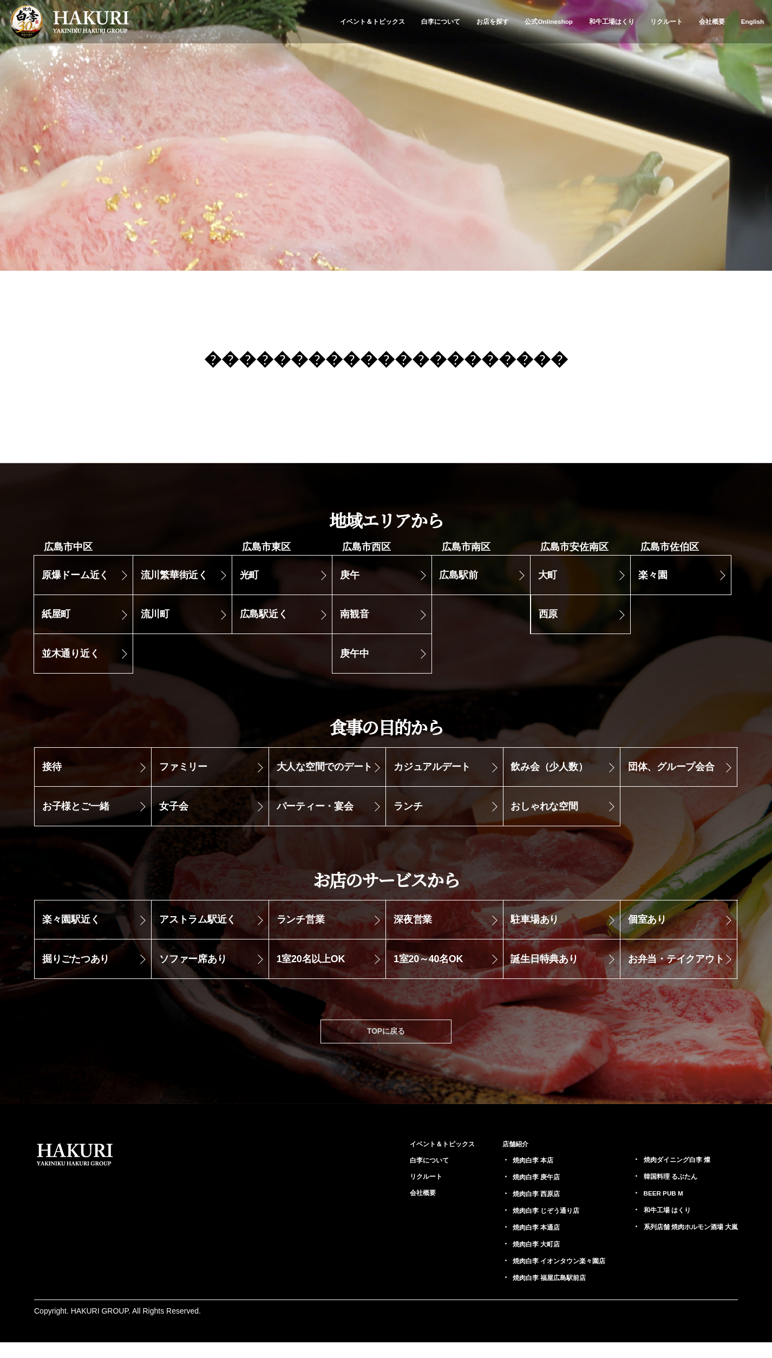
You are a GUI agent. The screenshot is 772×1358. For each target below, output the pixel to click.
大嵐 (682, 1241)
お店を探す (492, 21)
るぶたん (658, 1191)
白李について (440, 21)
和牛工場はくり (611, 21)
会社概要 (712, 21)
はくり (655, 1224)
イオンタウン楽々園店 (536, 1276)
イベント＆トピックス (372, 21)
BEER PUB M (651, 1208)
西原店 (509, 1209)
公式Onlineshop (549, 21)
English (752, 21)
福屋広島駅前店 (524, 1293)
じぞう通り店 (521, 1226)
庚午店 (509, 1192)
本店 (505, 1175)
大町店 (509, 1259)
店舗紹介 (487, 1158)
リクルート (666, 21)
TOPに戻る (386, 1045)
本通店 (509, 1242)
